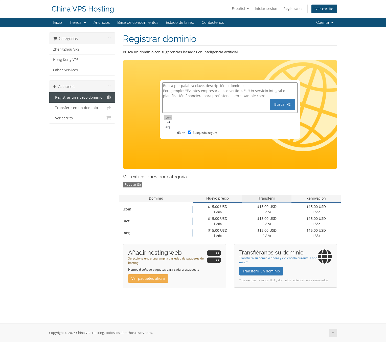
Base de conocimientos (137, 22)
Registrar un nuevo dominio (82, 97)
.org (168, 126)
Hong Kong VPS (66, 59)
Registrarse (293, 8)
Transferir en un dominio (82, 108)
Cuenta (324, 22)
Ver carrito (324, 8)
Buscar (282, 104)
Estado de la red (180, 22)
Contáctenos (213, 22)
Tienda (78, 22)
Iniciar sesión (266, 8)
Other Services (65, 70)
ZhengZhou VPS (66, 49)
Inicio (57, 22)
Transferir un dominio (261, 271)
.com (168, 117)
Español (240, 8)
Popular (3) (132, 184)
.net (168, 122)
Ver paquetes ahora (148, 278)
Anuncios (102, 22)
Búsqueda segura (202, 133)
